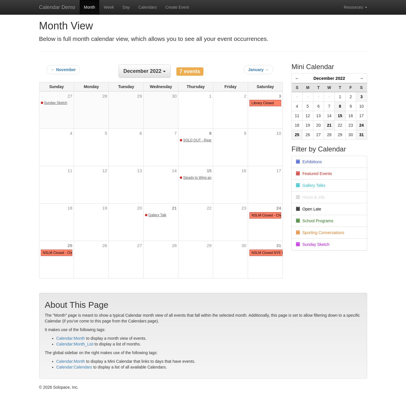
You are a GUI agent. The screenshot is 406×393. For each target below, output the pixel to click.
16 (243, 170)
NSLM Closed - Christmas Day (66, 253)
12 (104, 170)
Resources (355, 7)
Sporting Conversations (320, 232)
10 (278, 133)
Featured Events (314, 173)
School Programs (314, 221)
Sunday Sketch (55, 103)
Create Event (177, 7)
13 (139, 170)
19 (104, 208)
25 (70, 245)
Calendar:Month (70, 338)
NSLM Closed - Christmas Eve (274, 215)
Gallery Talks (310, 185)
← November (63, 69)
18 (70, 208)
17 (278, 170)
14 (174, 170)
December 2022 (329, 78)
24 (278, 208)
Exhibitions (309, 162)
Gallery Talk (157, 215)
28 (174, 245)
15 (209, 170)
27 (139, 245)
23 (243, 208)
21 (174, 208)
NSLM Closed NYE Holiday (272, 253)
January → (258, 69)
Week (109, 7)
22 (209, 208)
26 (104, 245)
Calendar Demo (57, 7)
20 (139, 208)
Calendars (147, 7)
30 (243, 245)
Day (126, 7)
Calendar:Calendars (74, 367)
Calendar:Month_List (75, 344)
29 (209, 245)
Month (89, 7)
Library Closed (262, 103)
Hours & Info (310, 197)
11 (70, 170)
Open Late (308, 209)
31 (278, 245)
